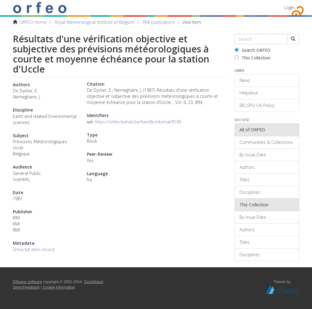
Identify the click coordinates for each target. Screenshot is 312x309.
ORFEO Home (33, 22)
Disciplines (249, 192)
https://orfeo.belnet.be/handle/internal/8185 (138, 122)
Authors (247, 167)
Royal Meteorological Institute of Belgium (95, 22)
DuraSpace (93, 282)
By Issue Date (252, 155)
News (244, 80)
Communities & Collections (266, 142)
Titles (244, 180)
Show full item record (34, 249)
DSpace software (27, 282)
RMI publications (159, 22)
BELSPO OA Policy (256, 105)
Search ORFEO (253, 50)
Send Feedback (26, 287)
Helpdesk (248, 93)
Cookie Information (59, 287)
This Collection (253, 58)
